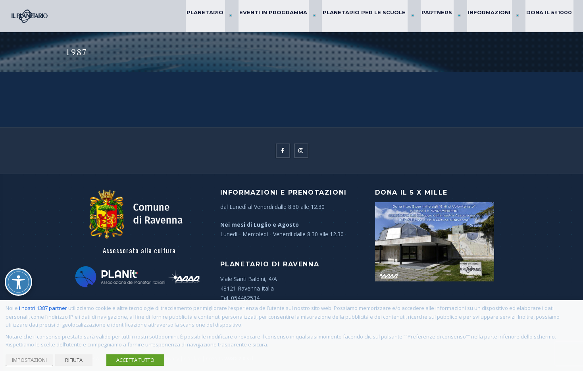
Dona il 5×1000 (550, 16)
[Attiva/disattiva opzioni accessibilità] (18, 282)
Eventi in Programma (288, 16)
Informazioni (494, 16)
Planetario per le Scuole (376, 16)
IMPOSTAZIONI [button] (29, 359)
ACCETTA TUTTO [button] (135, 359)
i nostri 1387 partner (43, 308)
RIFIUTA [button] (74, 359)
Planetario (223, 16)
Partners (445, 16)
